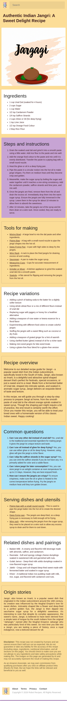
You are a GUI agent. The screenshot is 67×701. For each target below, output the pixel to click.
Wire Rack (14, 253)
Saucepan (14, 259)
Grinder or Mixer (17, 269)
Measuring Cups (17, 263)
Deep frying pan (17, 515)
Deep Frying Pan (18, 247)
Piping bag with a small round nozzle (27, 506)
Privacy (33, 689)
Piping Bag (15, 240)
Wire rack (14, 521)
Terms (24, 689)
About (15, 689)
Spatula (13, 275)
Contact (43, 689)
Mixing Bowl (15, 234)
